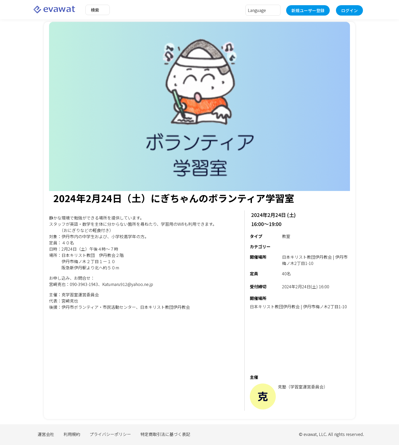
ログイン (349, 10)
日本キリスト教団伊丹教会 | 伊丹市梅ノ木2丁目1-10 (298, 306)
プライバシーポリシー (110, 434)
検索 (95, 10)
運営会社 (46, 434)
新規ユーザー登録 (308, 10)
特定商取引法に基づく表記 (165, 434)
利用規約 (72, 434)
